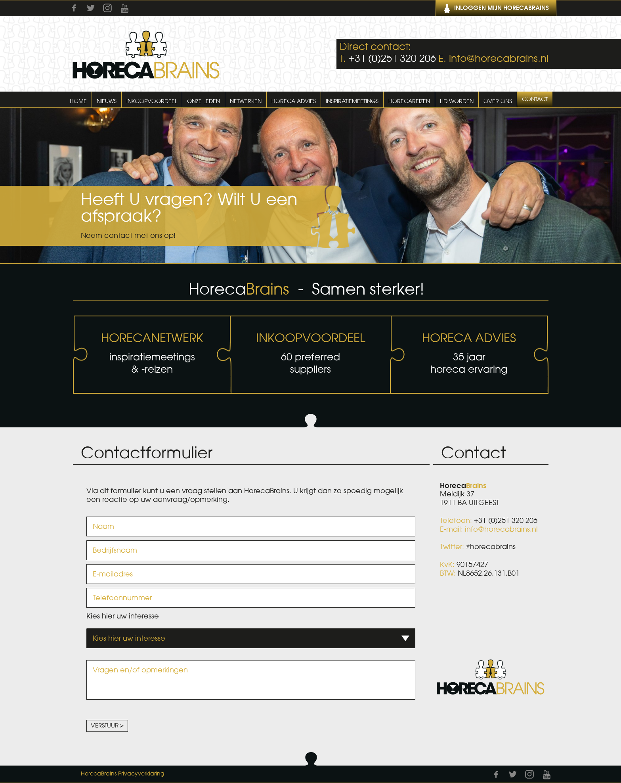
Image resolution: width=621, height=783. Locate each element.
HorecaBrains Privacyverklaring (122, 774)
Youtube (124, 8)
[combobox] (250, 638)
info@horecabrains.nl (498, 59)
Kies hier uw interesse (122, 616)
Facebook (74, 8)
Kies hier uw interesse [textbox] (129, 638)
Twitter (91, 8)
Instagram (107, 8)
